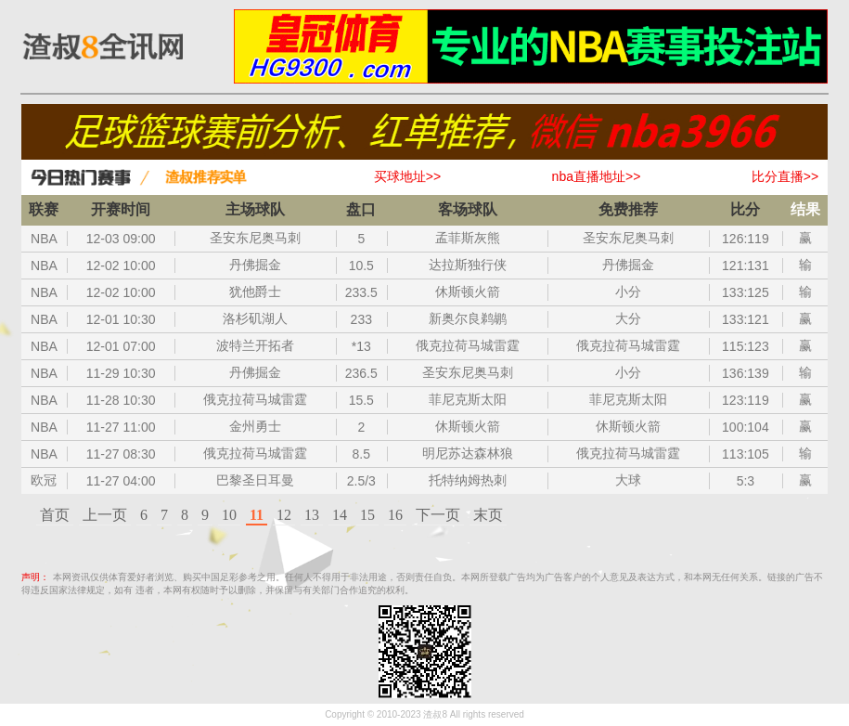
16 (395, 515)
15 (367, 515)
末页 (488, 515)
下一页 (438, 515)
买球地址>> (407, 176)
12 (284, 515)
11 (257, 515)
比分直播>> (785, 176)
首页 (55, 515)
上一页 (105, 515)
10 (229, 515)
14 (339, 515)
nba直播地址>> (596, 176)
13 (311, 515)
